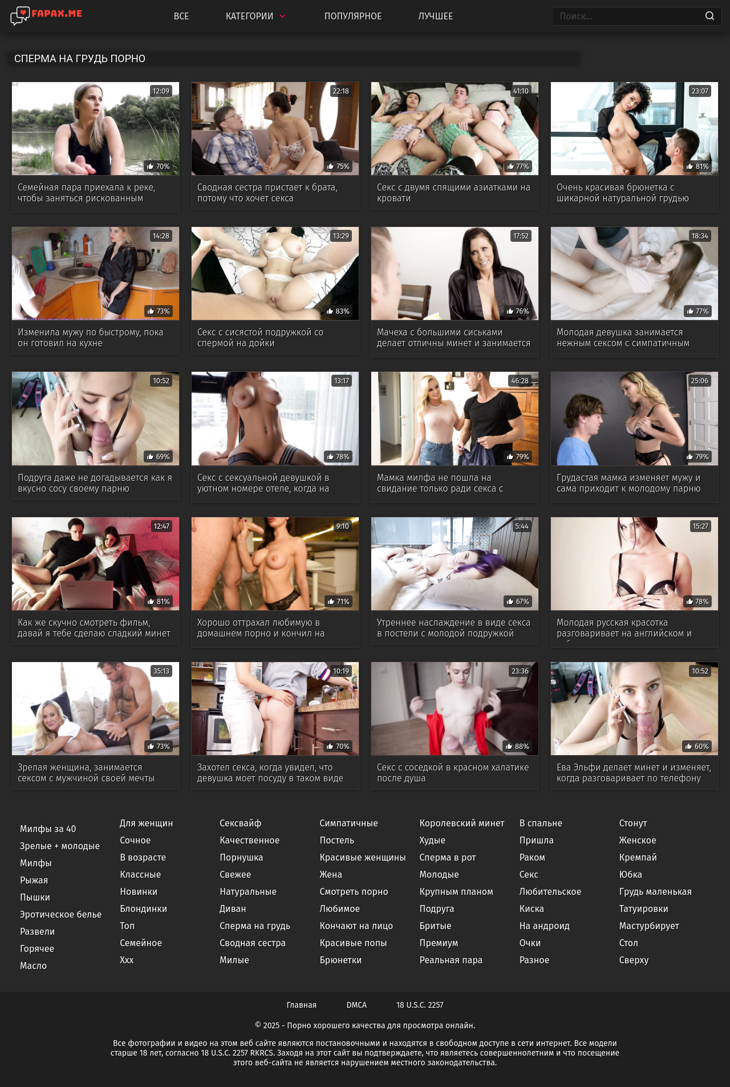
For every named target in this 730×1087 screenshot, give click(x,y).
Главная (302, 1005)
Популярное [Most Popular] (353, 16)
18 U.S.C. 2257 (419, 1005)
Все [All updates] (181, 16)
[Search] (709, 16)
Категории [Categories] (257, 16)
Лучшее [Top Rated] (436, 16)
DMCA (357, 1005)
